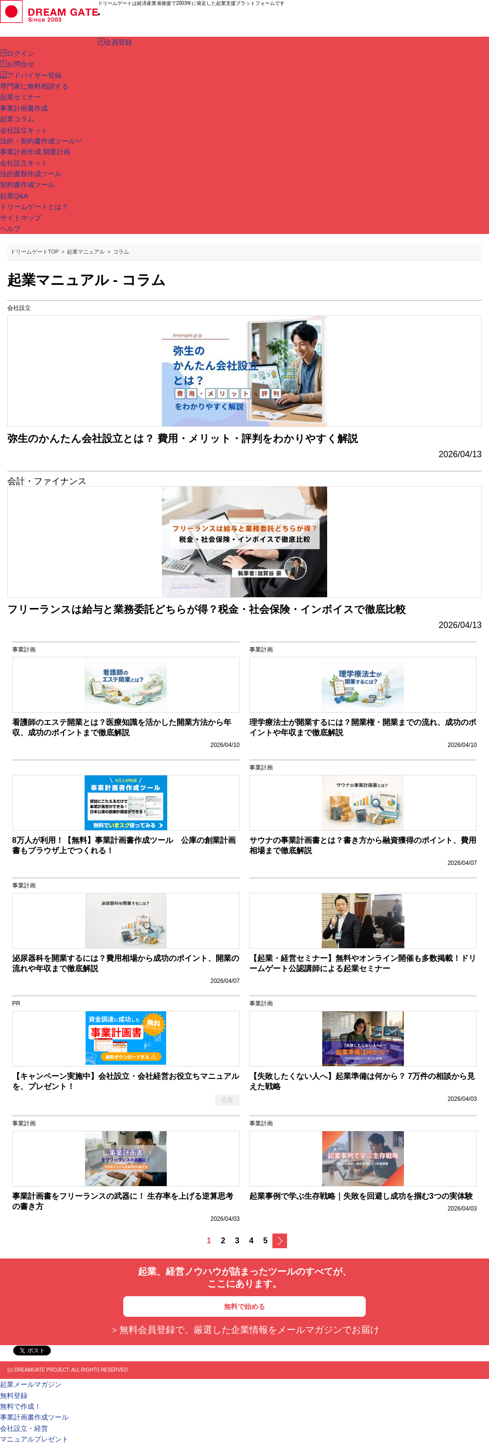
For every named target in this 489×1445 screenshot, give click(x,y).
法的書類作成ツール (31, 174)
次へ (279, 1241)
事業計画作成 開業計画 (35, 152)
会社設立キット (24, 163)
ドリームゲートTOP (34, 252)
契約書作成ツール (27, 184)
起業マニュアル (86, 252)
